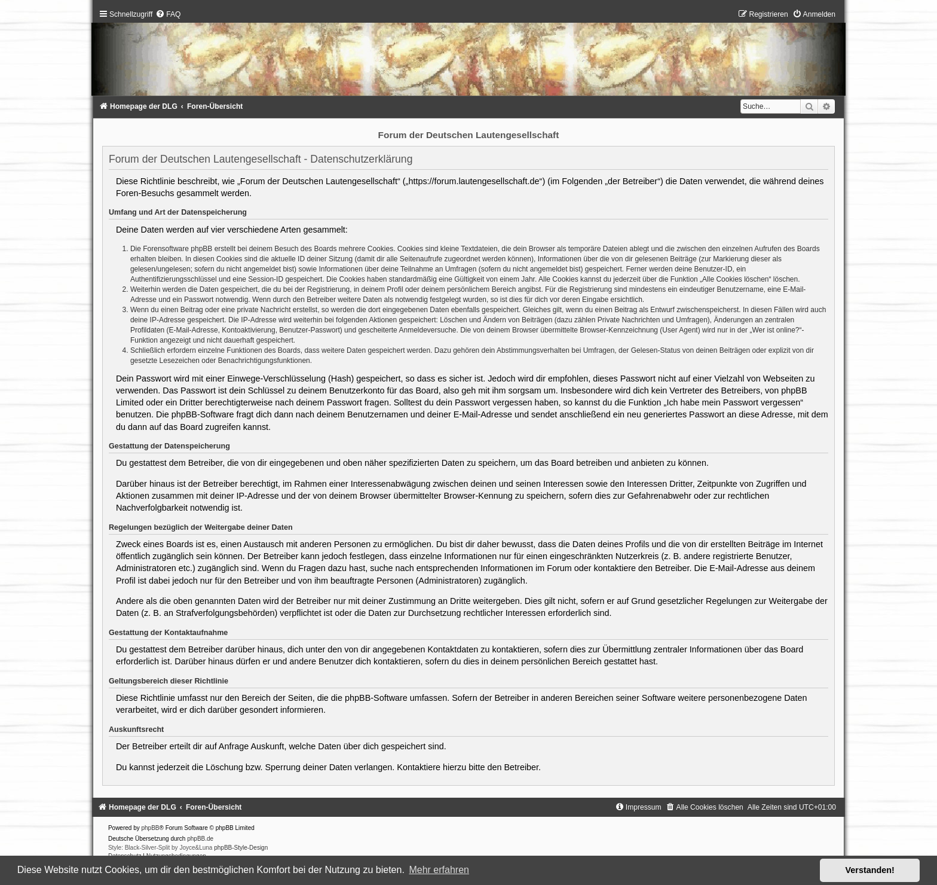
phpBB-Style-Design (241, 847)
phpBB (151, 828)
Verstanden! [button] (870, 870)
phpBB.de (200, 838)
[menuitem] (167, 14)
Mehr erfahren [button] (439, 870)
